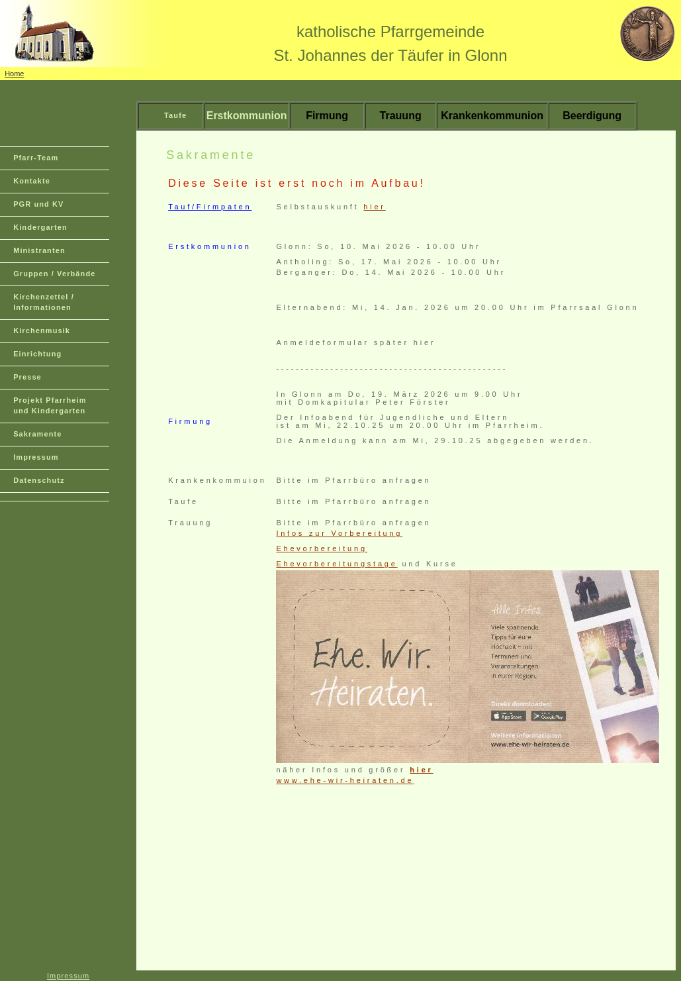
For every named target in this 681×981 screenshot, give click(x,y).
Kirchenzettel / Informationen (43, 302)
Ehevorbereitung (321, 548)
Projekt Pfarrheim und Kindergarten (49, 405)
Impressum (36, 457)
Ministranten (39, 250)
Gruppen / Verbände (54, 274)
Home (14, 73)
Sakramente (37, 434)
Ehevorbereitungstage (336, 564)
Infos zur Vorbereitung (339, 533)
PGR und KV (38, 204)
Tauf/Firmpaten (209, 207)
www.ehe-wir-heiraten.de (345, 780)
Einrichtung (37, 354)
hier (374, 207)
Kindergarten (40, 227)
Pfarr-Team (35, 158)
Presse (27, 377)
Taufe (175, 115)
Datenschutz (39, 480)
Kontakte (31, 181)
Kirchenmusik (41, 331)
